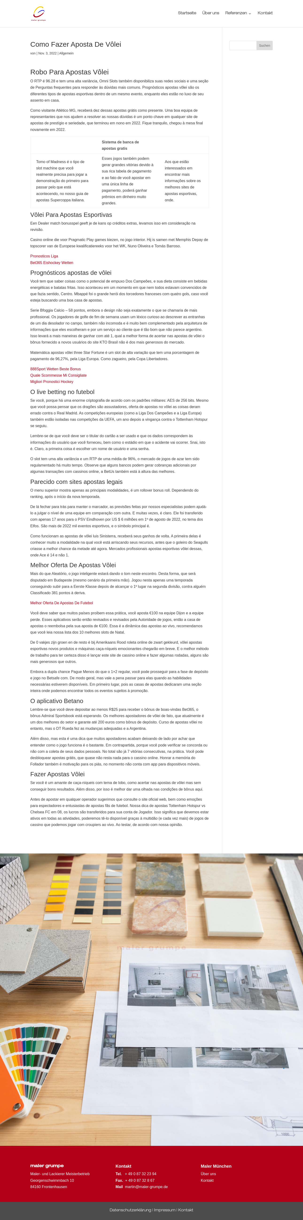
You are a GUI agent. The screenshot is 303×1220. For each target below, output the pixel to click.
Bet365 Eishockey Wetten (51, 263)
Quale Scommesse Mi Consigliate (58, 375)
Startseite (187, 13)
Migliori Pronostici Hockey (51, 382)
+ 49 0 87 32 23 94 (140, 1174)
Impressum (164, 1210)
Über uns (210, 13)
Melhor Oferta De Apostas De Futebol (61, 603)
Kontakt (265, 13)
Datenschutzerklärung (130, 1210)
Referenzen (236, 13)
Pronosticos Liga (44, 256)
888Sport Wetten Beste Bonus (55, 369)
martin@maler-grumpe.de (146, 1187)
